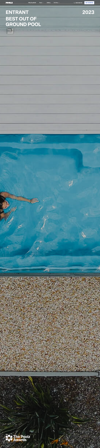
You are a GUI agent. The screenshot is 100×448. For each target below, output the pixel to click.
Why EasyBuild (32, 2)
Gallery (48, 2)
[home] (9, 3)
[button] (41, 3)
